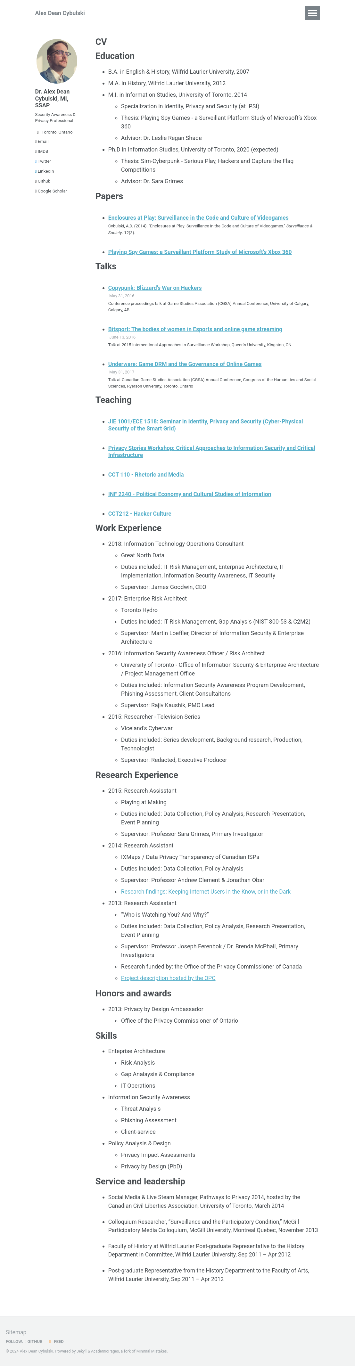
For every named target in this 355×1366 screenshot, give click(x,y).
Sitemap (16, 1332)
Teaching (174, 13)
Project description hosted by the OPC (169, 979)
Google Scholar (51, 193)
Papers (117, 13)
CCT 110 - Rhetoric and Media (147, 475)
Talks (144, 13)
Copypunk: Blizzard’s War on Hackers (156, 288)
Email (42, 143)
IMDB (41, 153)
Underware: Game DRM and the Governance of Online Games (187, 365)
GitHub (34, 1341)
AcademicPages (105, 1351)
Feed (56, 1341)
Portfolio (208, 13)
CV (274, 13)
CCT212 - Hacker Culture (140, 514)
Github (43, 183)
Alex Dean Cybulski (60, 13)
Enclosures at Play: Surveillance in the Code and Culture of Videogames (200, 218)
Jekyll (82, 1351)
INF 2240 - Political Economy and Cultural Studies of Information (192, 495)
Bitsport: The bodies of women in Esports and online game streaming (197, 330)
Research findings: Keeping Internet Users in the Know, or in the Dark (208, 892)
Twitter (43, 163)
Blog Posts (245, 13)
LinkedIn (44, 173)
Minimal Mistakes (153, 1351)
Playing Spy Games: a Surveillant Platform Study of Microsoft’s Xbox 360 (202, 252)
